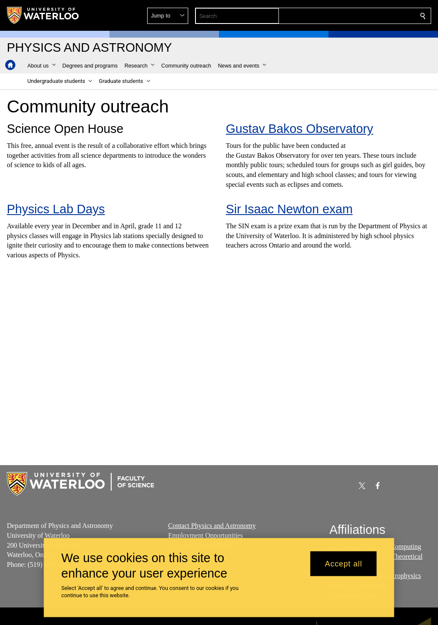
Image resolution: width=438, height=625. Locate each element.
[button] (361, 16)
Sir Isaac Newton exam (289, 209)
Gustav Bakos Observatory (299, 129)
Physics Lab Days (56, 209)
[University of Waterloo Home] (43, 15)
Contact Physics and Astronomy (212, 525)
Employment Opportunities (205, 535)
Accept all (343, 563)
